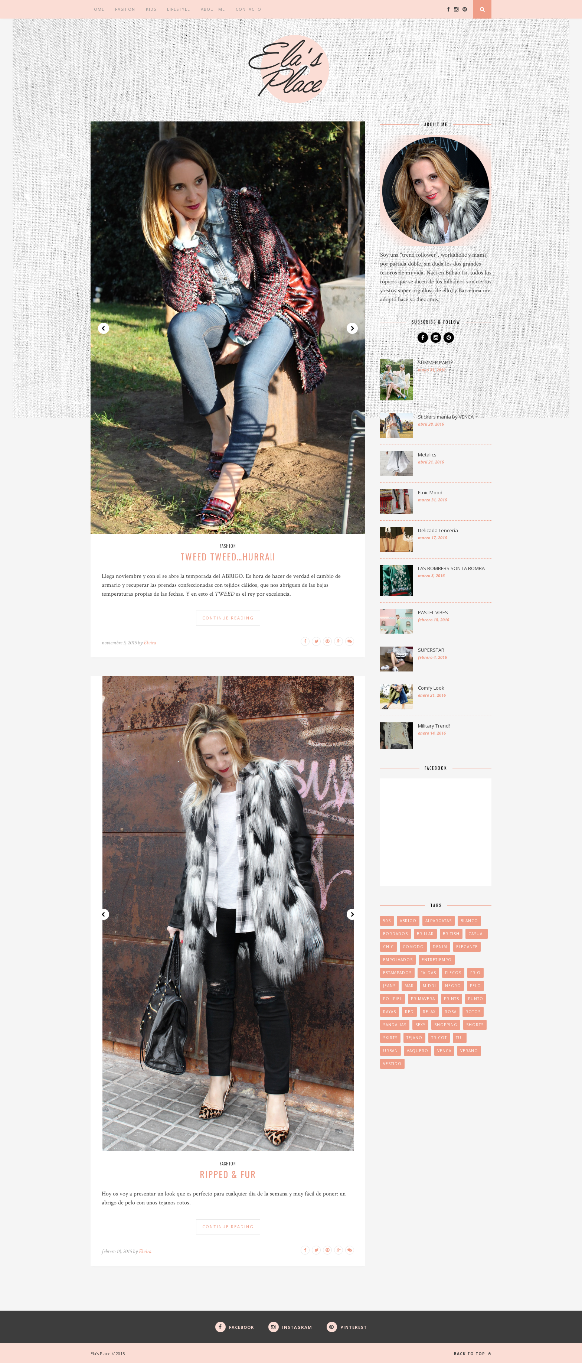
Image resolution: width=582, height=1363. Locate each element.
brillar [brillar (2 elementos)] (425, 933)
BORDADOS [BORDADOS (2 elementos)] (395, 933)
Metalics (427, 454)
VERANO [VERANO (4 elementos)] (469, 1050)
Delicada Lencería (438, 530)
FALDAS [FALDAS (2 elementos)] (428, 972)
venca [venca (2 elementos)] (444, 1050)
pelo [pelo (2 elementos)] (475, 985)
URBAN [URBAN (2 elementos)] (390, 1050)
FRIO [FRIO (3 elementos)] (475, 972)
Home (97, 9)
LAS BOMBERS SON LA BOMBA (451, 568)
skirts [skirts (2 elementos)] (390, 1037)
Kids (151, 9)
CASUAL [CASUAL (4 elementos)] (476, 933)
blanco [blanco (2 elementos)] (469, 920)
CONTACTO (248, 9)
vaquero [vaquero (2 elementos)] (417, 1050)
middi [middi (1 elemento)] (429, 985)
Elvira (150, 642)
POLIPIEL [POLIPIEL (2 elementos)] (392, 998)
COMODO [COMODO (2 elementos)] (413, 946)
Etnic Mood (430, 492)
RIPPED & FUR (228, 1174)
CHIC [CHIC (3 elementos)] (388, 946)
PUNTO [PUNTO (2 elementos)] (475, 998)
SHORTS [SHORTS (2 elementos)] (475, 1024)
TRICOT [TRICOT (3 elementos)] (439, 1037)
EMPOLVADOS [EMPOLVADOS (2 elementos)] (398, 959)
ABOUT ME (213, 9)
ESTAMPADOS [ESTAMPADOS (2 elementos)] (397, 972)
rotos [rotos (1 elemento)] (473, 1011)
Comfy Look (431, 687)
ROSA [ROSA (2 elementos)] (451, 1011)
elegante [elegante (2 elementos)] (467, 946)
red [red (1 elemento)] (409, 1011)
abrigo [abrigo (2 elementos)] (408, 920)
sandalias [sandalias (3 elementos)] (394, 1024)
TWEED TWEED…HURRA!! (227, 556)
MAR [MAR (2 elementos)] (409, 985)
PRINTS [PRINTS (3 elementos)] (451, 998)
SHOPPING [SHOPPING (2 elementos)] (445, 1024)
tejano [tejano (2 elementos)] (414, 1037)
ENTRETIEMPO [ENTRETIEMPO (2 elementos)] (437, 959)
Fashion (125, 9)
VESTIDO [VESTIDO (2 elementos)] (392, 1063)
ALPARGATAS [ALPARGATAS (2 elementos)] (438, 920)
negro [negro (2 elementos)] (453, 985)
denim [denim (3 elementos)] (440, 946)
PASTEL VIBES (433, 612)
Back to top (472, 1353)
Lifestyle (178, 9)
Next (352, 328)
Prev (103, 328)
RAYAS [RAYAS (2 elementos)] (389, 1011)
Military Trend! (434, 725)
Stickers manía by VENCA (446, 416)
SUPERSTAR (431, 650)
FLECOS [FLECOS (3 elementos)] (453, 972)
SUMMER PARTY (435, 362)
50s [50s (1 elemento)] (387, 920)
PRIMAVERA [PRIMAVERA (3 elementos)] (423, 998)
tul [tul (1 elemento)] (460, 1037)
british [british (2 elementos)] (451, 933)
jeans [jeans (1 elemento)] (389, 985)
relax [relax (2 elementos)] (429, 1011)
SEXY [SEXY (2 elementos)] (420, 1024)
